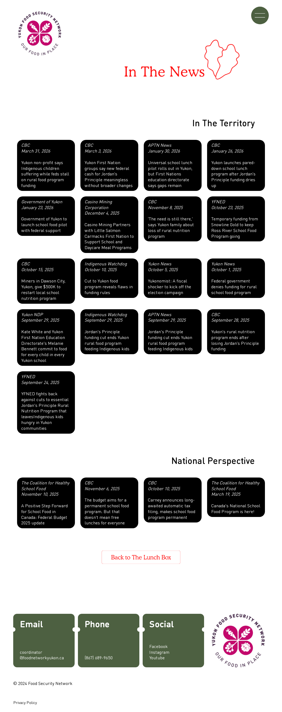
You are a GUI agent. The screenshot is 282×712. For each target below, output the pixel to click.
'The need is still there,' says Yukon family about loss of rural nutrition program (171, 219)
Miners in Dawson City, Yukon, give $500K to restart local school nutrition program (43, 281)
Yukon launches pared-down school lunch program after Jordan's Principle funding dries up (233, 165)
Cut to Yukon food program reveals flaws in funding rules (109, 278)
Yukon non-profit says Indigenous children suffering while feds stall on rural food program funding (45, 165)
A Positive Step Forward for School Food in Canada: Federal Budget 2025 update (45, 503)
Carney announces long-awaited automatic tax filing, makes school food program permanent (171, 500)
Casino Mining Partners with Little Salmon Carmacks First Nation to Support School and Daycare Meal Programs (109, 224)
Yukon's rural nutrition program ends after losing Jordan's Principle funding (235, 331)
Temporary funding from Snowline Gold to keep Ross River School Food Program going (234, 219)
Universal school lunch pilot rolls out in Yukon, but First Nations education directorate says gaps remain (170, 165)
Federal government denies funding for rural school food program (234, 278)
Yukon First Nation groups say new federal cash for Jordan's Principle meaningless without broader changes (109, 165)
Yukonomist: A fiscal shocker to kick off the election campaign (169, 278)
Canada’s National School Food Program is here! (235, 497)
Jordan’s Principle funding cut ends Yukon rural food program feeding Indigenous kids (107, 331)
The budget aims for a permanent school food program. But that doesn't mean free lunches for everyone (107, 503)
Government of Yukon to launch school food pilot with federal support (44, 216)
